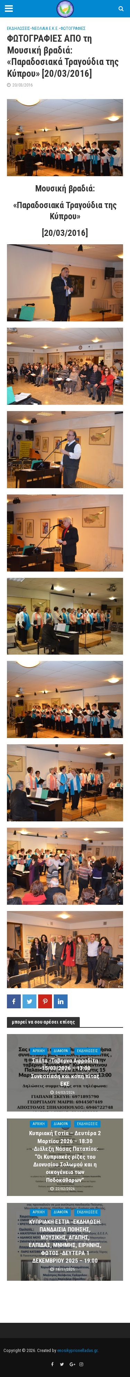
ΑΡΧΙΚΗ (39, 1051)
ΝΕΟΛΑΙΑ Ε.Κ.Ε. (45, 28)
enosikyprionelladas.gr (77, 1350)
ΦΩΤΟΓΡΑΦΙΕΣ (73, 28)
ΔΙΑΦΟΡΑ (61, 1051)
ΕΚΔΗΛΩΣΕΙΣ (18, 28)
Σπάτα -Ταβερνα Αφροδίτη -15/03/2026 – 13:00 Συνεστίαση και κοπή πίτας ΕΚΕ (65, 1072)
